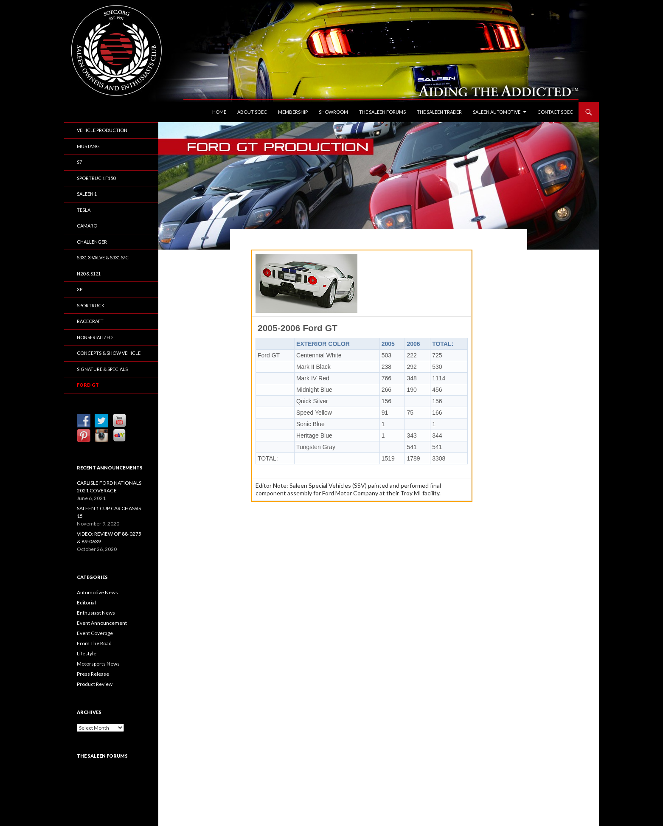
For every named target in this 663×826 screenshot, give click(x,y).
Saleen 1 (87, 194)
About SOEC (252, 112)
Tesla (83, 210)
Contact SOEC (555, 112)
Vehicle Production (102, 130)
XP (79, 289)
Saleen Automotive (496, 112)
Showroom (333, 112)
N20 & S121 (89, 273)
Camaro (87, 225)
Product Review (94, 684)
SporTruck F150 (96, 178)
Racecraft (90, 321)
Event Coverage (95, 633)
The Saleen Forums (382, 112)
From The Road (94, 643)
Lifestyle (86, 653)
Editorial (86, 602)
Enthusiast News (96, 613)
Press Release (93, 674)
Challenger (92, 241)
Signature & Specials (102, 369)
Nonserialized (94, 337)
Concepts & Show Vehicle (108, 353)
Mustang (88, 146)
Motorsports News (98, 663)
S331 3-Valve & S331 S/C (103, 257)
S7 (79, 162)
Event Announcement (102, 623)
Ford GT (88, 385)
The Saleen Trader (439, 112)
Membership (293, 112)
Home (219, 112)
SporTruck (90, 305)
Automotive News (97, 592)
